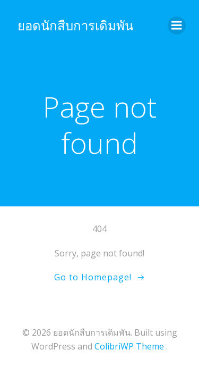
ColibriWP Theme (129, 346)
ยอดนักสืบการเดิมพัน (75, 25)
